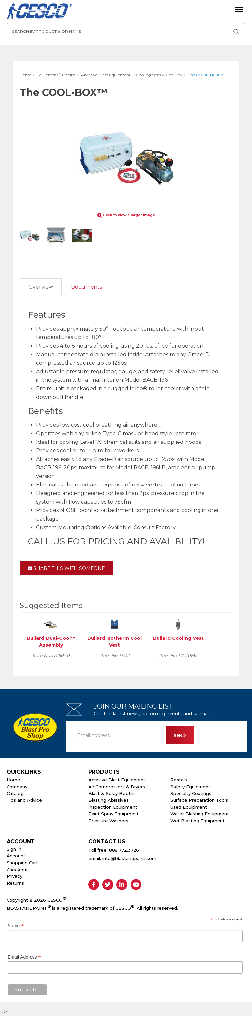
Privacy (14, 876)
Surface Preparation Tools (199, 800)
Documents (86, 287)
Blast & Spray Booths (112, 793)
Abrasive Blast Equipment (116, 779)
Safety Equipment (190, 786)
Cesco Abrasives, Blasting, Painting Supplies (39, 11)
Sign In (14, 849)
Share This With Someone (66, 568)
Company (17, 786)
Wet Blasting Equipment (197, 820)
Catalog (15, 793)
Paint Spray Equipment (113, 813)
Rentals (178, 779)
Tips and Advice (24, 800)
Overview (40, 287)
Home (13, 779)
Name (16, 926)
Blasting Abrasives (108, 800)
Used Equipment (188, 807)
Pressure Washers (108, 820)
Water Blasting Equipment (199, 813)
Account (16, 855)
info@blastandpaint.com (129, 858)
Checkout (17, 869)
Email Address (24, 957)
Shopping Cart (22, 862)
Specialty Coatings (190, 793)
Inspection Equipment (112, 807)
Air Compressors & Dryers (116, 786)
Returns (15, 883)
